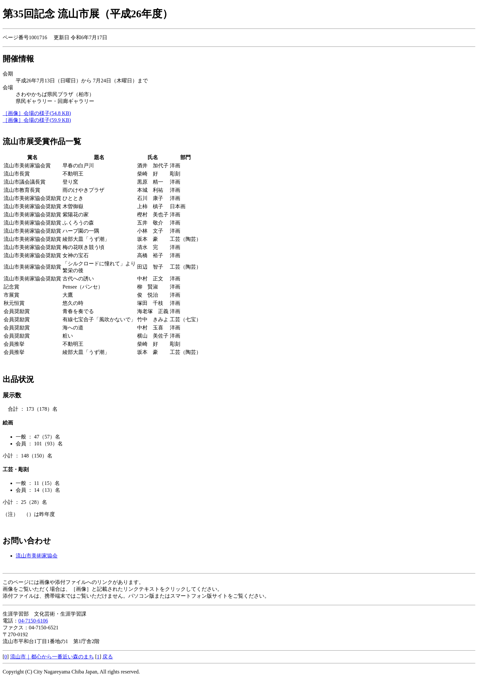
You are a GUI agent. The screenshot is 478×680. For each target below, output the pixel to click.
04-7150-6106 (33, 620)
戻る (107, 656)
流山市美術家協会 (37, 555)
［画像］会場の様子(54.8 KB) (37, 113)
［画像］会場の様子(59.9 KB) (37, 120)
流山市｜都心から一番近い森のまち (52, 656)
